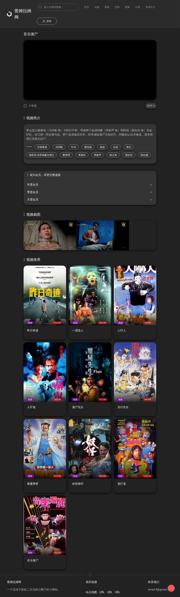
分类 (137, 7)
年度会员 (32, 184)
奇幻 (128, 147)
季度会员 (32, 192)
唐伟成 (88, 147)
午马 (73, 147)
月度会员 (32, 199)
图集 (127, 7)
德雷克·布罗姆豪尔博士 (41, 155)
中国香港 (42, 147)
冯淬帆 (59, 147)
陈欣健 (144, 155)
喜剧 (102, 147)
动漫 (96, 7)
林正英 (113, 155)
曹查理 (66, 155)
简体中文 (150, 7)
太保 (115, 147)
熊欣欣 (129, 155)
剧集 (107, 7)
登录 (46, 21)
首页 (86, 7)
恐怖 (117, 7)
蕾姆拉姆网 (19, 14)
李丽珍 (82, 155)
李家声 (97, 155)
